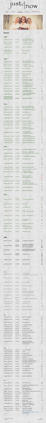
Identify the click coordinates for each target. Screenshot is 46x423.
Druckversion (7, 418)
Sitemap (11, 418)
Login (41, 418)
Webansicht (40, 419)
